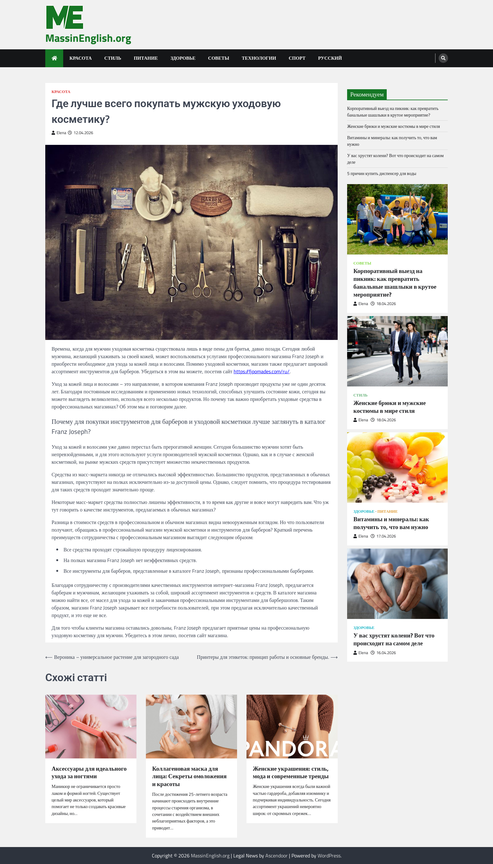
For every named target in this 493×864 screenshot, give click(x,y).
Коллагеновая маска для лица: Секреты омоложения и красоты (189, 776)
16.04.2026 (383, 653)
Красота (80, 58)
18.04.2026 (383, 304)
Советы (218, 58)
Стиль (112, 58)
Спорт (297, 58)
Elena (59, 133)
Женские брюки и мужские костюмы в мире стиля (393, 126)
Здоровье (183, 58)
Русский (330, 58)
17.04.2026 (383, 536)
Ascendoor (276, 855)
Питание (146, 58)
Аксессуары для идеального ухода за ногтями (89, 772)
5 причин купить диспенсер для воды (381, 173)
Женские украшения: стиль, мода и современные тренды (291, 772)
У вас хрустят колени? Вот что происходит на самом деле (394, 639)
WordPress (329, 855)
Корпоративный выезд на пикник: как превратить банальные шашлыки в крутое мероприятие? (393, 111)
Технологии (259, 58)
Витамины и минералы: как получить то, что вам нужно (391, 523)
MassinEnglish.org (88, 38)
